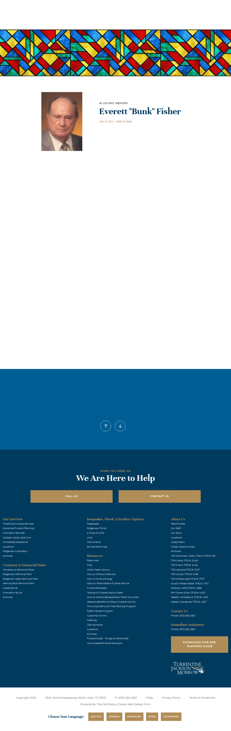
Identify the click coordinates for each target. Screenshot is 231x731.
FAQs (149, 698)
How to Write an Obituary (101, 574)
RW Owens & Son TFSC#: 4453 (188, 593)
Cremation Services (14, 533)
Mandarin (134, 716)
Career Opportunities (183, 547)
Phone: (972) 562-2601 (183, 616)
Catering (92, 620)
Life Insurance (95, 625)
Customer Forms (96, 616)
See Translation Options (166, 6)
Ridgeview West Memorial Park (20, 579)
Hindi (152, 716)
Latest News (178, 542)
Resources (93, 560)
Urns (89, 538)
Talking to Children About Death (105, 593)
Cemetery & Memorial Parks (18, 570)
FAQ (89, 565)
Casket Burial (10, 588)
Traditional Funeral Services (18, 524)
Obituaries (139, 5)
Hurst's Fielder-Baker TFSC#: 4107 (190, 583)
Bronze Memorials (97, 547)
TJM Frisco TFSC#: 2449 (184, 565)
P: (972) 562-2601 (126, 698)
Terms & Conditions (202, 698)
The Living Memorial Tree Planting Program (111, 606)
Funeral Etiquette (97, 588)
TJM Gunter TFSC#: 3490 (184, 574)
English (96, 716)
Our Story (176, 533)
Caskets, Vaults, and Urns (17, 538)
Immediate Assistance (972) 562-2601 (206, 5)
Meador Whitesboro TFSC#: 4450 (189, 597)
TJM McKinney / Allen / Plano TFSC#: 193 (193, 556)
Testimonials (178, 524)
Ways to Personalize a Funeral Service (108, 583)
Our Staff (176, 528)
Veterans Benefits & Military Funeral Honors (111, 602)
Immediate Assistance (15, 542)
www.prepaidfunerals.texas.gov (105, 643)
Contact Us (159, 496)
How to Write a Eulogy (99, 579)
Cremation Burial (12, 593)
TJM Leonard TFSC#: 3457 (185, 570)
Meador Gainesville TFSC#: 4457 (188, 602)
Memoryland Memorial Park (18, 583)
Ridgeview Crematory (15, 551)
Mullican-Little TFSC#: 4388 (186, 588)
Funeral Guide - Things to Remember (108, 638)
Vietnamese (171, 716)
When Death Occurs (98, 570)
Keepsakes (93, 524)
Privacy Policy (171, 698)
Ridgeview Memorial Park (17, 574)
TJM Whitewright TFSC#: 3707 (188, 579)
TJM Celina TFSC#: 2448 (184, 561)
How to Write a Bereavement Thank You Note (112, 597)
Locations (119, 5)
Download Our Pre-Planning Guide (199, 644)
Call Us (71, 496)
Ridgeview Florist (96, 528)
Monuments (94, 542)
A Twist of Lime (95, 533)
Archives (8, 556)
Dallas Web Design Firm (134, 704)
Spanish (114, 716)
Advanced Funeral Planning (18, 528)
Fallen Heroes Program (100, 611)
